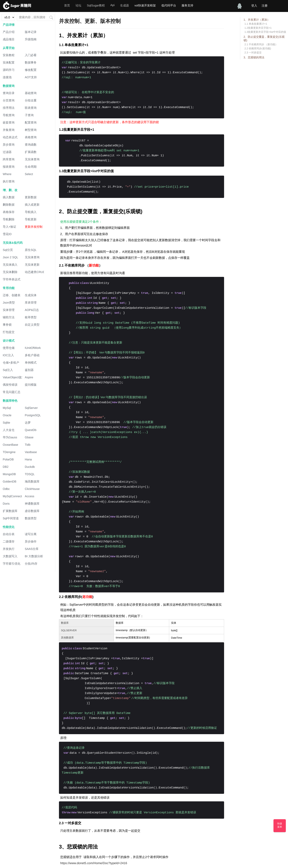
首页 (67, 5)
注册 (264, 5)
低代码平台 (168, 5)
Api (112, 5)
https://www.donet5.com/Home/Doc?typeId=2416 (93, 863)
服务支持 (187, 5)
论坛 (78, 5)
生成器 (124, 5)
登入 (254, 5)
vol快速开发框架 (145, 5)
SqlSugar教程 (96, 5)
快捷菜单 (279, 825)
